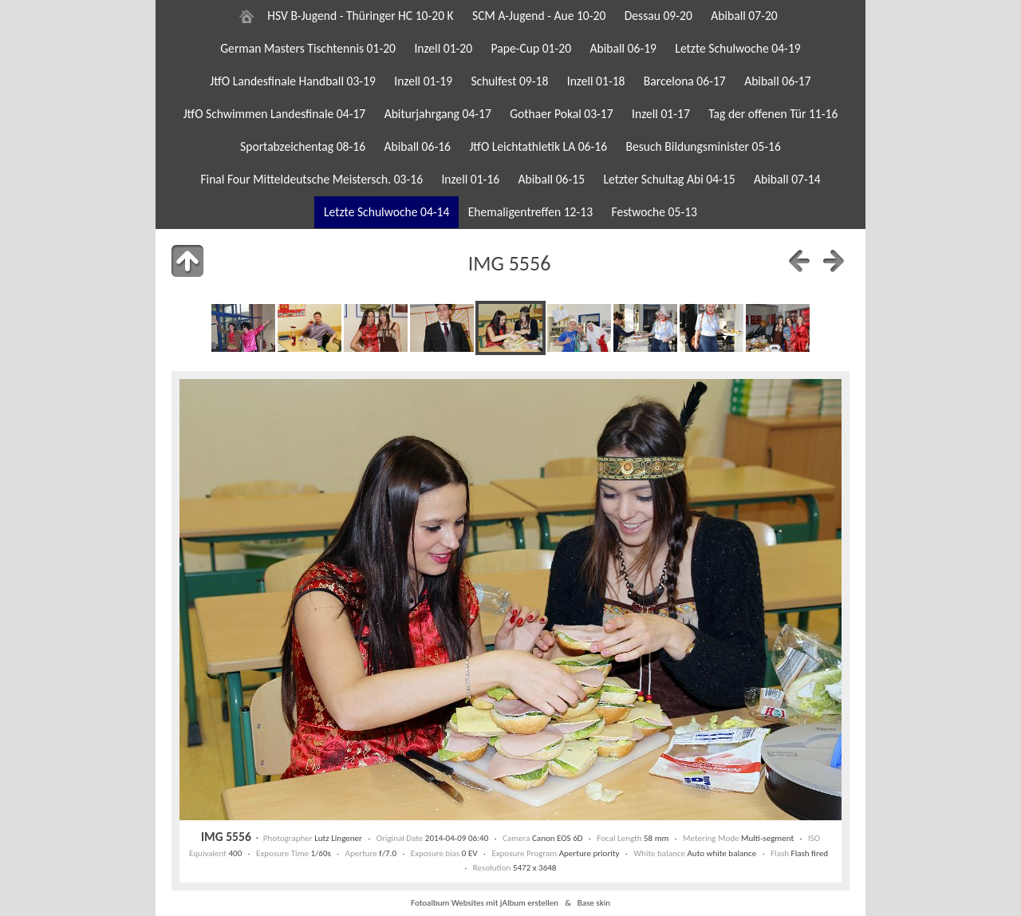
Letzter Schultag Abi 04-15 (669, 179)
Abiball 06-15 (551, 179)
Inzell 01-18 (596, 81)
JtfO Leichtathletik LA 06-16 (538, 146)
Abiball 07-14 (787, 179)
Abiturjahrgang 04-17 (437, 113)
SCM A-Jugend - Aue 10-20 (538, 15)
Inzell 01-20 (443, 48)
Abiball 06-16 (417, 146)
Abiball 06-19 (622, 48)
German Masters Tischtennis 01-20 (308, 48)
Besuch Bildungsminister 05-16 (702, 146)
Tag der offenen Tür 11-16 (773, 113)
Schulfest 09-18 (509, 81)
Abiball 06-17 (777, 81)
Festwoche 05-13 (654, 211)
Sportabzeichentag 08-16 (302, 146)
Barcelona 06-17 (685, 81)
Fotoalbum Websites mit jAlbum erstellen (484, 902)
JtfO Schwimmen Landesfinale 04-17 (274, 113)
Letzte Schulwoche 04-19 (737, 48)
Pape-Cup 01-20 (531, 48)
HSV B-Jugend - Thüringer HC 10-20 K (360, 15)
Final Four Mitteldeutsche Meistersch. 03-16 (311, 179)
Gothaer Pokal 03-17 (561, 113)
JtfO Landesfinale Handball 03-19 (293, 81)
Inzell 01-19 (423, 81)
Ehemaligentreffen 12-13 (530, 211)
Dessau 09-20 (658, 15)
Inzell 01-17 (661, 113)
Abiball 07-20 (744, 15)
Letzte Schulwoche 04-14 (386, 211)
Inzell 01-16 (470, 179)
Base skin (594, 902)
